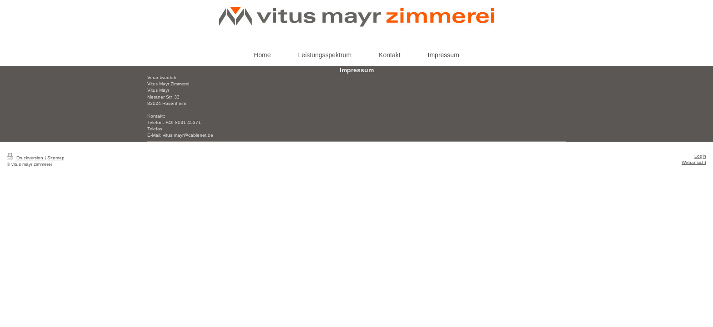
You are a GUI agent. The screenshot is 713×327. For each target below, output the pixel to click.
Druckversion (26, 158)
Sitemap (56, 158)
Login (700, 156)
